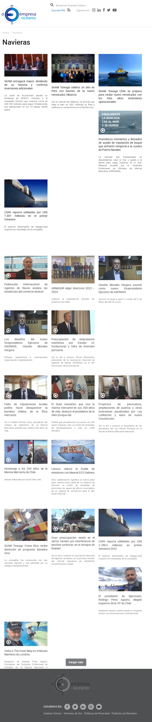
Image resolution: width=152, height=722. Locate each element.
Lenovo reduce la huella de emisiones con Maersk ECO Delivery (73, 513)
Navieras (17, 32)
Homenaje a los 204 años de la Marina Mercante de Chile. (26, 512)
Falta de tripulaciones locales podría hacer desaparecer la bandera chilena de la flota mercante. (26, 452)
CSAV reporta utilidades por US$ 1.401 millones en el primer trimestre (26, 218)
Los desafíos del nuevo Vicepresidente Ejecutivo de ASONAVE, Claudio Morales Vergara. (26, 384)
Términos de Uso (104, 713)
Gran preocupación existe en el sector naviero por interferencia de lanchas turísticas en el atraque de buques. (73, 600)
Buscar (52, 5)
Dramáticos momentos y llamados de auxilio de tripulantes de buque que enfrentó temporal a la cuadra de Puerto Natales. (120, 147)
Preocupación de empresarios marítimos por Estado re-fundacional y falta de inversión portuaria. (73, 384)
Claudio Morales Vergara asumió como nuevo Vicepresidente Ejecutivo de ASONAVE (120, 327)
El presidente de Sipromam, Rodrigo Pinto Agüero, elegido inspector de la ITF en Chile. (120, 656)
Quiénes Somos (84, 713)
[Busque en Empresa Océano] (73, 5)
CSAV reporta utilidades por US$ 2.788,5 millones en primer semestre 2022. (120, 601)
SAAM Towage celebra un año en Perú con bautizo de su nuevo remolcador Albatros (73, 93)
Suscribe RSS (58, 10)
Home (5, 32)
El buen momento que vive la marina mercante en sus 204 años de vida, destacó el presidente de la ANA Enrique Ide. (73, 452)
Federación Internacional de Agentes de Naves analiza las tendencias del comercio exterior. (26, 327)
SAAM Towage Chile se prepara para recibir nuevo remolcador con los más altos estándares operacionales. (120, 99)
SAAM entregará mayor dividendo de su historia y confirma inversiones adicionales (26, 87)
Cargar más (76, 665)
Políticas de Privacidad (128, 713)
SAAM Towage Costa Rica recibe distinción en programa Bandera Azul (26, 606)
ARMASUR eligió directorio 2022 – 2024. (73, 329)
